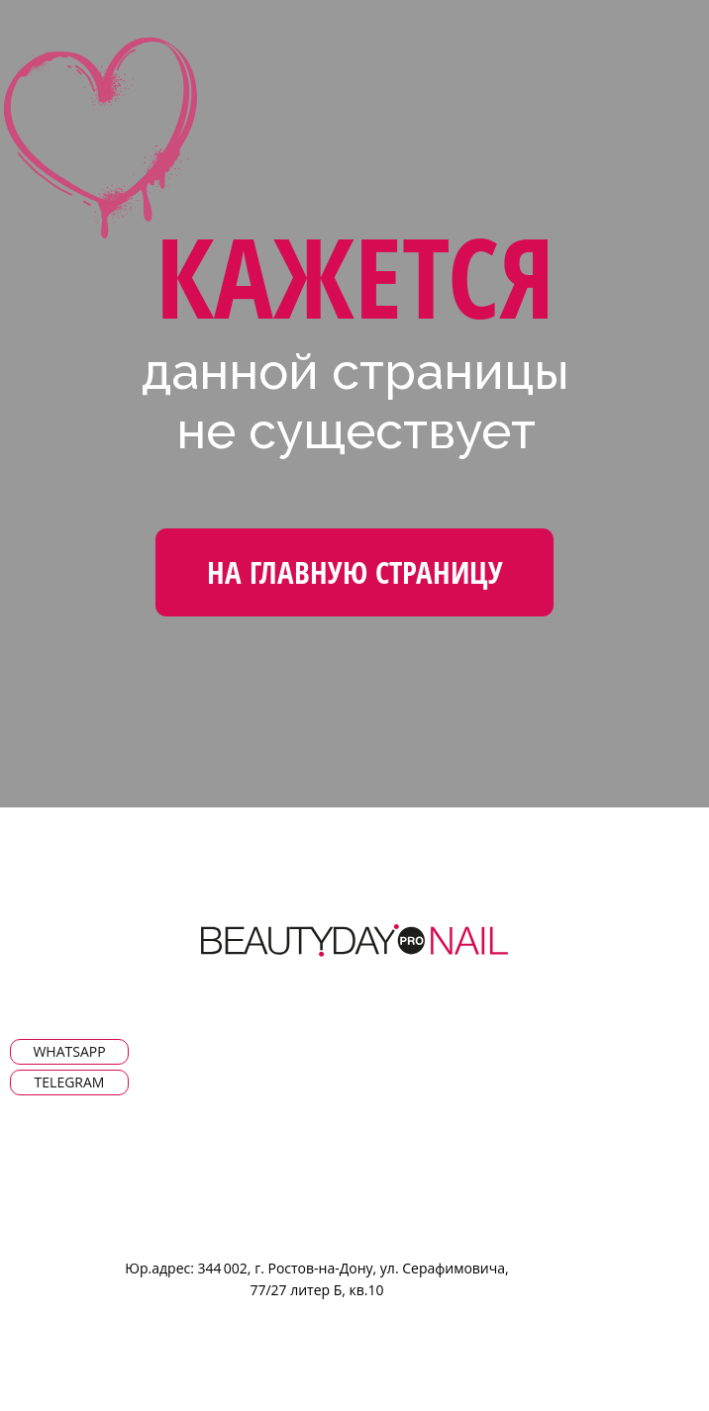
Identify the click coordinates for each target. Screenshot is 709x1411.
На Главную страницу (355, 572)
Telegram (70, 1082)
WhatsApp (69, 1051)
